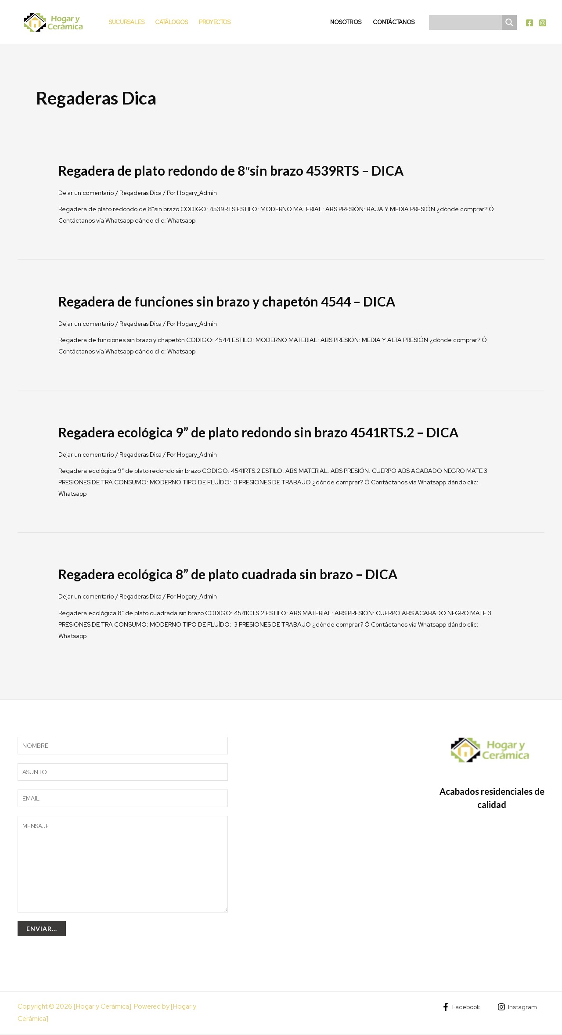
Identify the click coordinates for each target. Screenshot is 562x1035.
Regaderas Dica (144, 193)
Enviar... (41, 929)
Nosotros (345, 22)
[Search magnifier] (509, 22)
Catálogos (171, 22)
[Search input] (468, 22)
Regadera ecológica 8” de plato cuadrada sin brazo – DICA (227, 574)
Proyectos (215, 22)
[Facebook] (529, 23)
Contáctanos (393, 22)
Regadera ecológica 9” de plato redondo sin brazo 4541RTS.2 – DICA (258, 432)
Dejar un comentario (87, 193)
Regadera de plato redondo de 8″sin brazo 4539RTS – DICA (230, 170)
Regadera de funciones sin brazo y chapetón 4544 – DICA (226, 301)
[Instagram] (543, 23)
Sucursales (126, 22)
